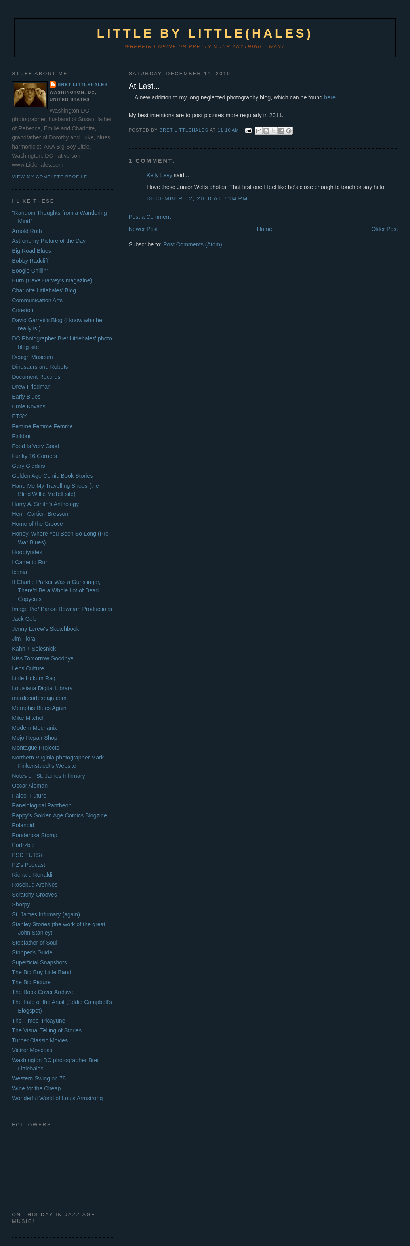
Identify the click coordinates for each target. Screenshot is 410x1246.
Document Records (36, 377)
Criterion (22, 310)
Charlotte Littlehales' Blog (44, 290)
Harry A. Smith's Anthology (45, 504)
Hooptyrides (27, 552)
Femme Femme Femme (42, 426)
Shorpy (21, 904)
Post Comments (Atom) (192, 244)
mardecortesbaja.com (39, 698)
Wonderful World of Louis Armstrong (57, 1098)
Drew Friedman (31, 387)
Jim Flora (23, 638)
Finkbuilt (22, 436)
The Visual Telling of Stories (47, 1030)
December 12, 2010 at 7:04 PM (197, 198)
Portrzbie (23, 845)
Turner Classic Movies (40, 1040)
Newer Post (143, 229)
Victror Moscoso (32, 1050)
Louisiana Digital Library (42, 688)
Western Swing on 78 (39, 1078)
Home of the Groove (37, 524)
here (330, 97)
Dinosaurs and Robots (40, 367)
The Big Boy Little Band (41, 972)
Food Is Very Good (35, 446)
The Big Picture (31, 982)
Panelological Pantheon (41, 805)
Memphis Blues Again (39, 708)
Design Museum (32, 357)
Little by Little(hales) (205, 33)
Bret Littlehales (82, 84)
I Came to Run (30, 562)
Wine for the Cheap (36, 1088)
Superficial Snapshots (39, 962)
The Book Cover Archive (42, 992)
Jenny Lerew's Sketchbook (45, 629)
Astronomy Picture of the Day (49, 241)
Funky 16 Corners (34, 456)
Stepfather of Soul (34, 942)
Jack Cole (24, 619)
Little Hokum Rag (33, 678)
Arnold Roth (27, 231)
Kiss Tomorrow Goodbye (42, 658)
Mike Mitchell (28, 718)
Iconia (19, 572)
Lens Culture (28, 668)
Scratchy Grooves (34, 894)
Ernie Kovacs (28, 406)
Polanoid (23, 825)
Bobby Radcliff (30, 261)
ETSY (19, 416)
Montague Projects (35, 747)
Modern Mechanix (34, 728)
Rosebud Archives (34, 885)
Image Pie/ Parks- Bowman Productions (62, 609)
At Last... (144, 86)
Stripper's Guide (32, 952)
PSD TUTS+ (27, 855)
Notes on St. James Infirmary (48, 776)
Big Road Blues (31, 251)
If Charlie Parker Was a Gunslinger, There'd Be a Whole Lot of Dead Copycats (56, 590)
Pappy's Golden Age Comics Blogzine (59, 815)
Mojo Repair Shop (34, 738)
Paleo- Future (29, 795)
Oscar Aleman (30, 785)
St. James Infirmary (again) (46, 914)
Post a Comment (150, 217)
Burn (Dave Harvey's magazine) (52, 280)
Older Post (384, 229)
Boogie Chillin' (30, 270)
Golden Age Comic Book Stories (52, 476)
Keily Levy (159, 175)
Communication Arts (37, 300)
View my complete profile (49, 176)
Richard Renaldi (32, 875)
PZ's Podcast (28, 865)
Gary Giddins (28, 466)
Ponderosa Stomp (34, 835)
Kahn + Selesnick (34, 648)
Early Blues (26, 396)
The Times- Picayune (38, 1020)
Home (264, 229)
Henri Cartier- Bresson (40, 514)
